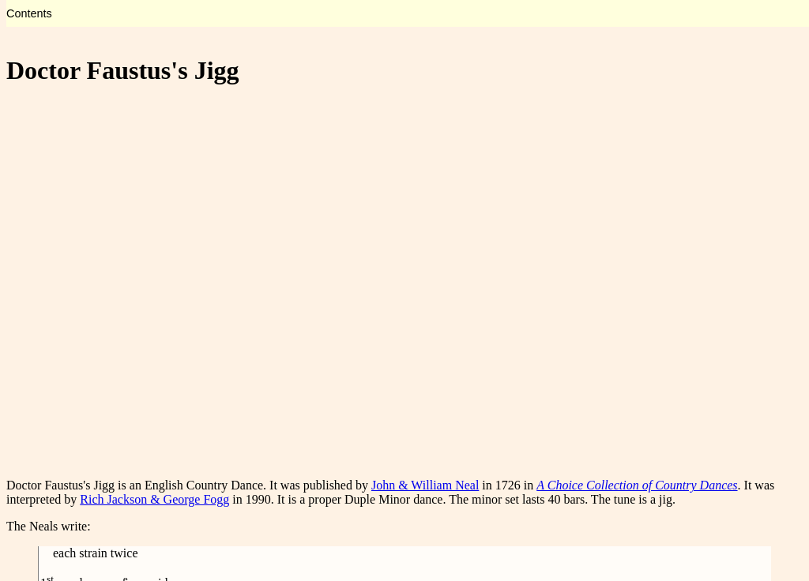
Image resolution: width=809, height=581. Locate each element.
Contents (29, 13)
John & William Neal (425, 485)
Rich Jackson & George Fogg (154, 499)
